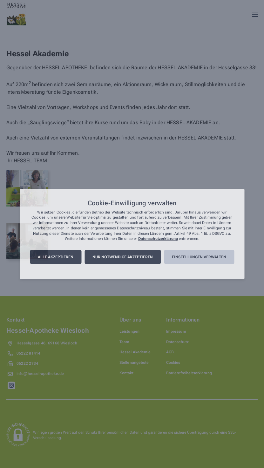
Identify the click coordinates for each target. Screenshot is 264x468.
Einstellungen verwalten (199, 257)
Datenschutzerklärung (158, 239)
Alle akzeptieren (55, 257)
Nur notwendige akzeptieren (122, 257)
